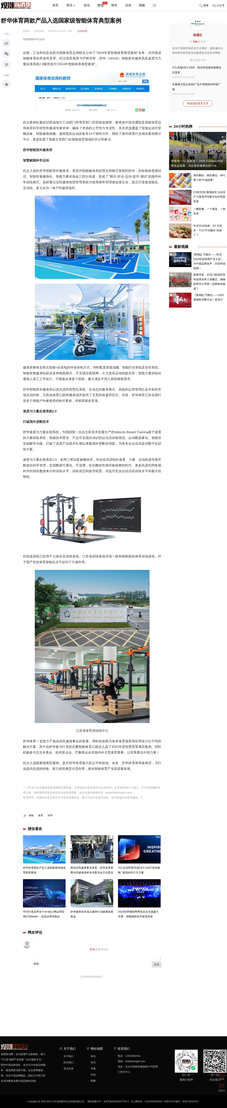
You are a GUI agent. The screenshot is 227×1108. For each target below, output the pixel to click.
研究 (114, 5)
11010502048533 (153, 1101)
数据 (102, 4)
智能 (31, 815)
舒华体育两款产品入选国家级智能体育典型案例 (44, 871)
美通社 (197, 35)
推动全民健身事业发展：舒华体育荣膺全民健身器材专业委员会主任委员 (91, 871)
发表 (156, 964)
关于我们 (68, 1056)
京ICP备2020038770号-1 (116, 1101)
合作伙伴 (82, 31)
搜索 (204, 5)
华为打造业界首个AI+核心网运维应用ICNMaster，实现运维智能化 (43, 915)
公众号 (218, 5)
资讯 (71, 5)
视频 (142, 5)
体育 (40, 815)
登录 (92, 949)
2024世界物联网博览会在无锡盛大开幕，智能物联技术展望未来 (138, 915)
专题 (93, 1068)
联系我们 (68, 1062)
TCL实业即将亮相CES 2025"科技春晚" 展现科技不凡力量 (139, 871)
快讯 (87, 5)
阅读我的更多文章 (197, 103)
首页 (55, 5)
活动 (128, 5)
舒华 (50, 815)
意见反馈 (68, 1068)
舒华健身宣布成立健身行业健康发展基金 (91, 915)
